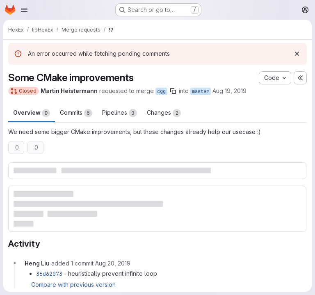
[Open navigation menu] (24, 9)
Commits (76, 113)
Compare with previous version (73, 284)
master (200, 91)
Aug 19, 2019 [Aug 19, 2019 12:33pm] (229, 90)
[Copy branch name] (173, 91)
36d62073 (49, 273)
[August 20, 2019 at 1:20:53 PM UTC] (112, 263)
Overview (31, 113)
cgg (161, 91)
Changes (164, 113)
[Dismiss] (297, 54)
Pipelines (119, 113)
